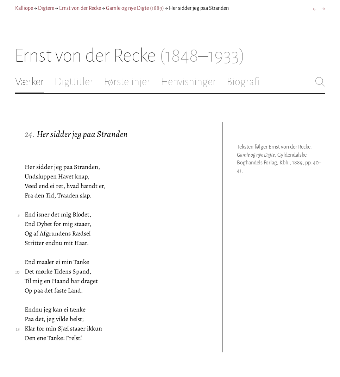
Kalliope (24, 8)
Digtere (46, 8)
